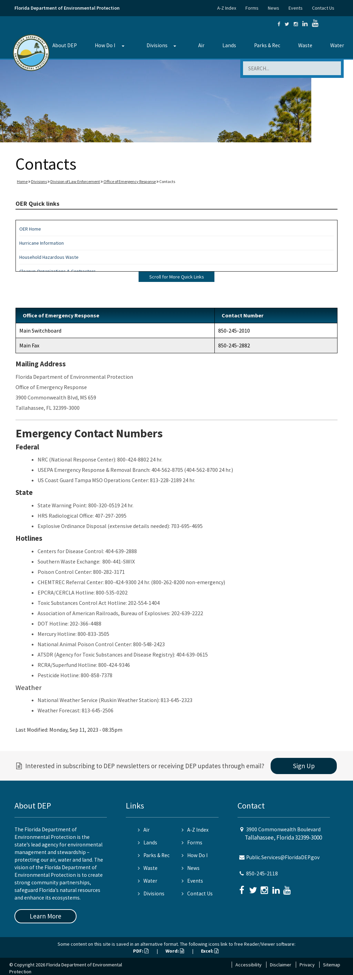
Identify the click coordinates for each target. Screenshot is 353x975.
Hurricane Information (41, 243)
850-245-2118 (262, 873)
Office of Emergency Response (129, 181)
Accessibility (248, 965)
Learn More (45, 916)
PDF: (141, 951)
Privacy (307, 965)
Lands (229, 45)
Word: (174, 951)
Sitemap (331, 965)
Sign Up (304, 766)
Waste (305, 45)
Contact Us (323, 8)
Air (201, 45)
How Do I (105, 45)
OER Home (30, 229)
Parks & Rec (267, 45)
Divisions (157, 45)
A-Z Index (226, 8)
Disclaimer (280, 965)
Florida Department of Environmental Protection (67, 8)
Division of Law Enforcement (75, 181)
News (273, 8)
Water (337, 45)
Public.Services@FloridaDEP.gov (283, 857)
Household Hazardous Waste (49, 257)
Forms (252, 8)
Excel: (210, 951)
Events (296, 8)
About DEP (64, 45)
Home (22, 181)
